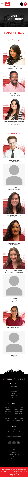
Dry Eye (14, 429)
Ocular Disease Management (14, 434)
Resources (14, 459)
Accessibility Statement (7, 471)
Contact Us (14, 461)
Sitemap (25, 471)
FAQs (14, 456)
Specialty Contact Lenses (14, 436)
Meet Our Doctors (14, 454)
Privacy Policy (18, 471)
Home (14, 452)
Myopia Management (14, 431)
